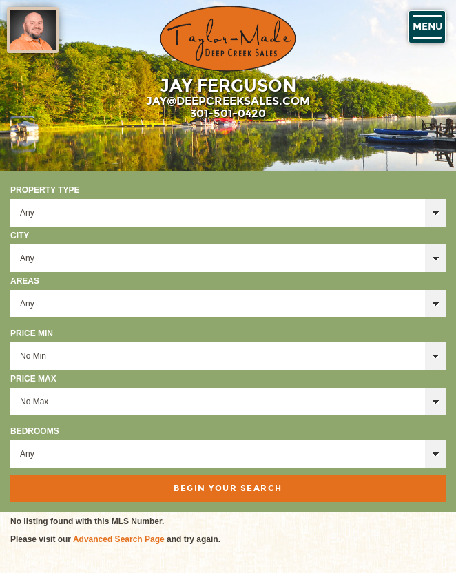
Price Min (31, 333)
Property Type (44, 190)
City (19, 235)
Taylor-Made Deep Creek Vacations (228, 38)
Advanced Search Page (119, 539)
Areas (24, 281)
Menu (427, 26)
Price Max (33, 379)
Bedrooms (34, 431)
